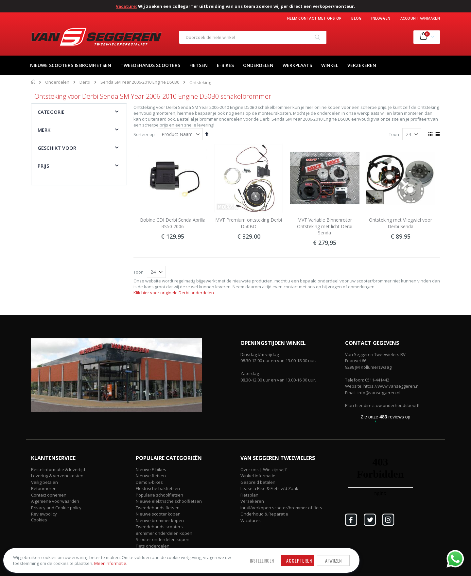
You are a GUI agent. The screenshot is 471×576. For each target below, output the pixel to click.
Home (33, 82)
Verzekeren (252, 501)
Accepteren (182, 551)
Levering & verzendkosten (57, 476)
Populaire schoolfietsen (159, 495)
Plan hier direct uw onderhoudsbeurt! (382, 405)
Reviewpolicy (44, 514)
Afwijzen (216, 551)
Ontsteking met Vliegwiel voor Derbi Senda (400, 223)
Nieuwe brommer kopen (160, 520)
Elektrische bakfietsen (158, 488)
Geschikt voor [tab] (57, 147)
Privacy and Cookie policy (56, 508)
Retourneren (44, 488)
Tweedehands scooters (159, 527)
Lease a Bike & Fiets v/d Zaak (269, 488)
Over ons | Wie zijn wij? (263, 469)
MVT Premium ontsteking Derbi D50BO (248, 223)
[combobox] (252, 37)
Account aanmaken (420, 18)
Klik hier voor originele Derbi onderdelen (173, 293)
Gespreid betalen (257, 482)
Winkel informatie (257, 476)
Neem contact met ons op (314, 18)
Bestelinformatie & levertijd (58, 469)
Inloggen (380, 18)
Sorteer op (144, 134)
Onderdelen (57, 82)
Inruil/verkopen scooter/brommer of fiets (281, 508)
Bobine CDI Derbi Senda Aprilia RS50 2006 (172, 223)
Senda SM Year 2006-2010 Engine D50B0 (139, 82)
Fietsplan (249, 495)
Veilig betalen (44, 482)
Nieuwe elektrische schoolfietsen (169, 501)
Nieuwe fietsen (151, 476)
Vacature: (126, 6)
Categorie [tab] (51, 112)
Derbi (84, 82)
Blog (356, 18)
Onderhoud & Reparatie (264, 514)
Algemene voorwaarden (55, 501)
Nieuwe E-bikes (151, 469)
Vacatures (250, 520)
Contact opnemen (48, 495)
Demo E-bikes (149, 482)
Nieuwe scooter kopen (158, 514)
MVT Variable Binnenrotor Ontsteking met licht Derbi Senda (324, 226)
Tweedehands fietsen (158, 508)
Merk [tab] (44, 130)
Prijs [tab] (43, 165)
